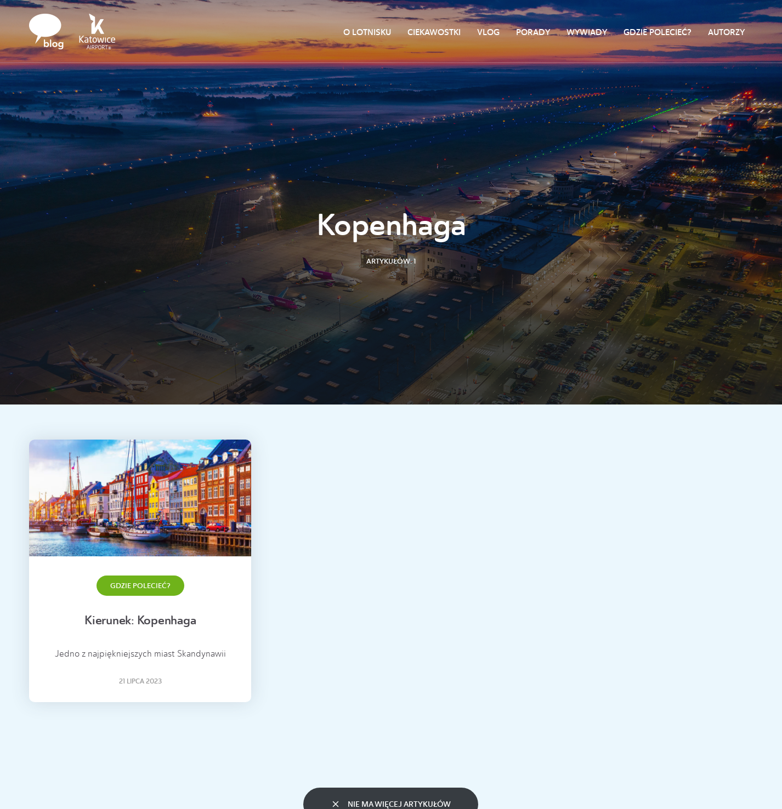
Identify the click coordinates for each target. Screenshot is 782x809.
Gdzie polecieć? (658, 32)
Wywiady (586, 32)
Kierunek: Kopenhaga (140, 620)
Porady (533, 32)
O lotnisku (367, 32)
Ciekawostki (434, 32)
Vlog (488, 32)
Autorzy (726, 32)
